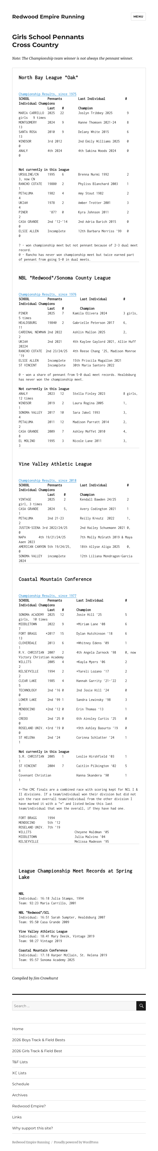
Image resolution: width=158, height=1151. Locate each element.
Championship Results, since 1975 (47, 94)
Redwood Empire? (29, 1106)
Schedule (20, 1084)
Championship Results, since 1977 (47, 596)
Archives (19, 1095)
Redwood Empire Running (48, 17)
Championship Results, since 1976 (47, 294)
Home (17, 1029)
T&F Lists (20, 1062)
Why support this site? (32, 1128)
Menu (138, 16)
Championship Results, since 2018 (47, 480)
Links (17, 1117)
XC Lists (19, 1073)
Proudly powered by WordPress (76, 1142)
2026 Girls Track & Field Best (37, 1051)
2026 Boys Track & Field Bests (38, 1040)
